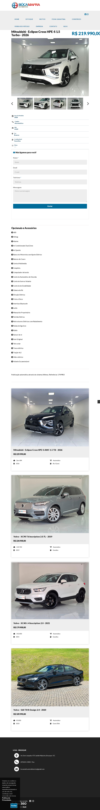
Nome (16, 158)
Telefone (17, 178)
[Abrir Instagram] (33, 801)
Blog (65, 26)
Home (17, 19)
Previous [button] (12, 103)
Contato (53, 26)
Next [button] (88, 103)
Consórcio (76, 19)
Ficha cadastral (58, 19)
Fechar (14, 806)
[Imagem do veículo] (50, 417)
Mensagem (17, 187)
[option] (50, 67)
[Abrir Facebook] (30, 801)
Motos (42, 19)
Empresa (39, 26)
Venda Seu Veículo (22, 26)
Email (15, 168)
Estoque (29, 19)
